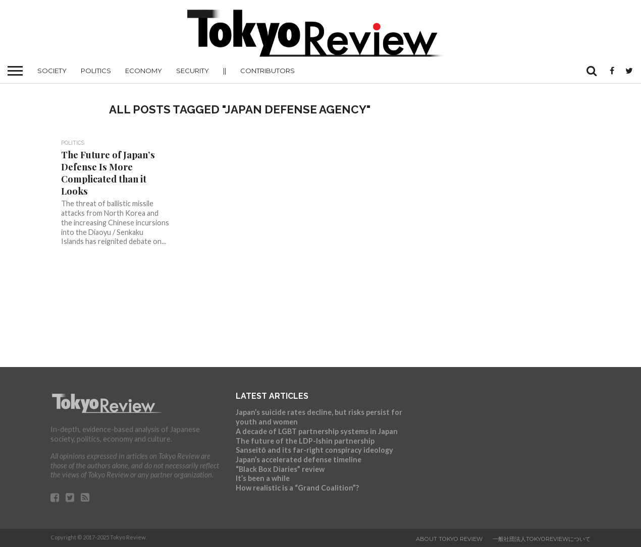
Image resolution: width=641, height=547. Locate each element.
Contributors (267, 71)
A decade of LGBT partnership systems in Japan (317, 431)
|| (224, 71)
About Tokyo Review (449, 538)
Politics (96, 71)
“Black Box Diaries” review (280, 469)
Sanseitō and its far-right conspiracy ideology (314, 450)
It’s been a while (263, 478)
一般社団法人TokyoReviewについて (542, 538)
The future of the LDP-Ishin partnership (305, 441)
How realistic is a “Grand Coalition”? (297, 487)
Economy (143, 71)
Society (52, 71)
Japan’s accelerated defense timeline (298, 459)
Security (192, 71)
